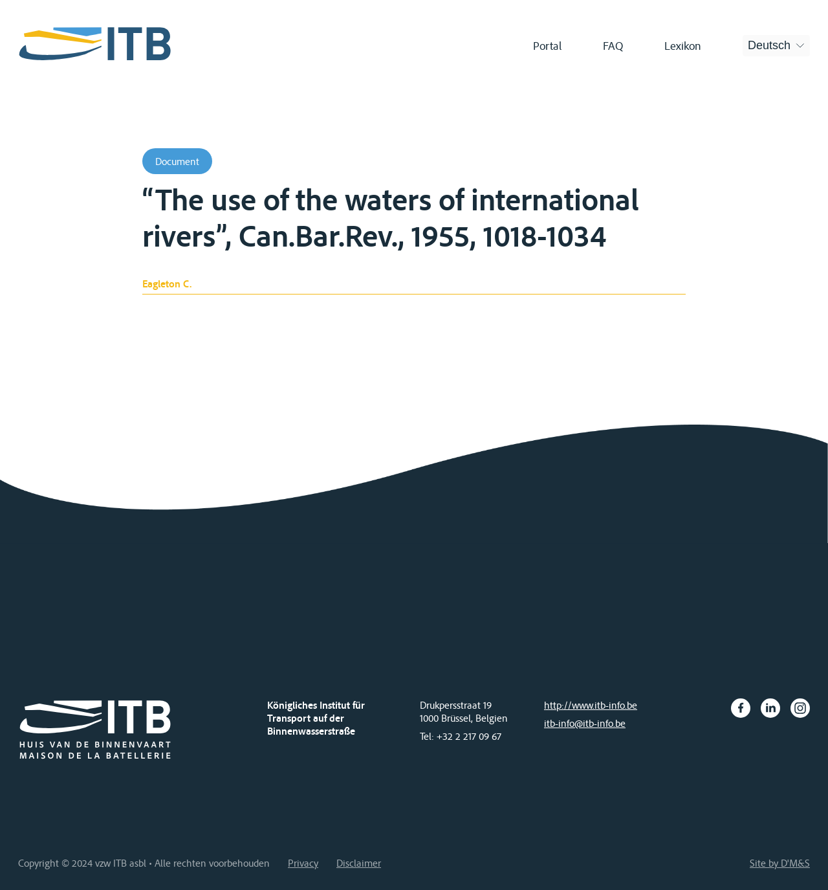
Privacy (303, 862)
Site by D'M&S (780, 862)
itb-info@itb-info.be (585, 723)
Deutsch (769, 45)
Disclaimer (358, 862)
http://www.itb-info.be (590, 704)
